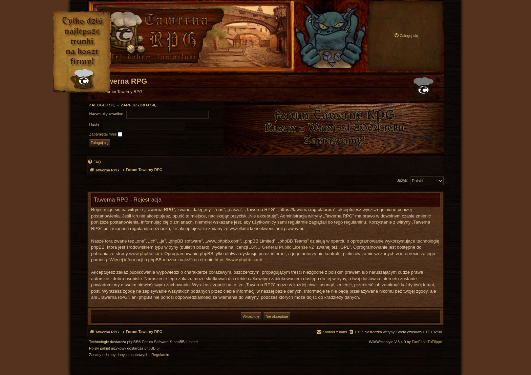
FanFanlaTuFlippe (427, 341)
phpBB (133, 341)
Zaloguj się (102, 105)
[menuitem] (406, 35)
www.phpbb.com (145, 253)
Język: (402, 180)
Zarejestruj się (138, 105)
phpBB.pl (152, 348)
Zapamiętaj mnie (105, 134)
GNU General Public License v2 (282, 247)
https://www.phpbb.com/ (238, 259)
